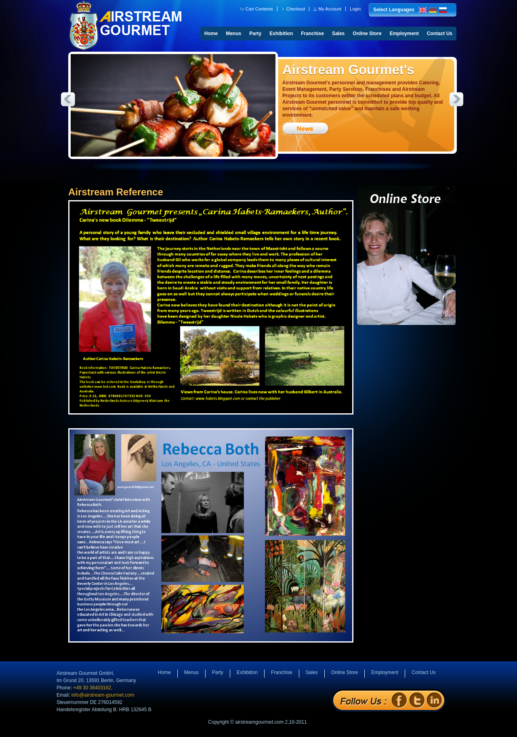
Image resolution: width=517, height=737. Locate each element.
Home (211, 33)
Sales (338, 33)
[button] (257, 8)
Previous (68, 99)
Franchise (312, 33)
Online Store (367, 33)
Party (255, 33)
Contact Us (439, 33)
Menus (233, 33)
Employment (404, 33)
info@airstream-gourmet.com (103, 695)
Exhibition (281, 33)
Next (456, 99)
